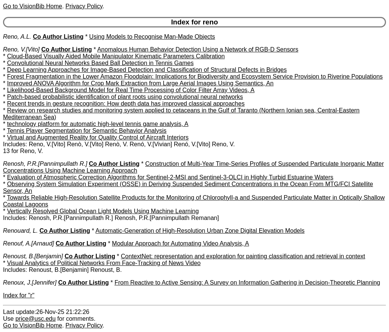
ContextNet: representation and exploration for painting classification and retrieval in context (243, 256)
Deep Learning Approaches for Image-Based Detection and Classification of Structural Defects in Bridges (147, 70)
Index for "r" (18, 295)
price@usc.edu (35, 318)
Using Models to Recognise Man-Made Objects (152, 36)
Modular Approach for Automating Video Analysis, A (180, 243)
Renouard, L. (20, 230)
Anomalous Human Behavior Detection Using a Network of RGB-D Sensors (197, 49)
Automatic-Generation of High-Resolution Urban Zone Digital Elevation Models (200, 230)
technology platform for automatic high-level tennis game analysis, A (97, 124)
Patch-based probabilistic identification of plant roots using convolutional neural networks (125, 97)
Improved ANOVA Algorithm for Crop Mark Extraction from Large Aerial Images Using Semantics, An (140, 83)
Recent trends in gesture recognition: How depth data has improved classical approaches (126, 103)
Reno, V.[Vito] (21, 49)
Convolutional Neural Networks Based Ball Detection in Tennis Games (100, 63)
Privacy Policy (83, 6)
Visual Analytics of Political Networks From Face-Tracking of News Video (104, 263)
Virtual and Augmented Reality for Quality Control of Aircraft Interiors (98, 137)
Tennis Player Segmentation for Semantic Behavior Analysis (86, 130)
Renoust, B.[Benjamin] (33, 256)
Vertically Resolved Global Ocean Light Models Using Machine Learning (103, 211)
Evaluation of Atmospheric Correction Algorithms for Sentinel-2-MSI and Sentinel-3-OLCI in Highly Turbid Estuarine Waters (170, 177)
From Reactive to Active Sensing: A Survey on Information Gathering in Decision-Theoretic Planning (247, 282)
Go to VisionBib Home (32, 6)
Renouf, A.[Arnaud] (28, 243)
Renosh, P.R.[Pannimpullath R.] (45, 164)
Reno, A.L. (17, 36)
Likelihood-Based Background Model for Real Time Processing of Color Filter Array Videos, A (131, 90)
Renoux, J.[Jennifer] (29, 282)
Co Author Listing (58, 36)
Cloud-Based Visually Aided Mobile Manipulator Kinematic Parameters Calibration (116, 56)
